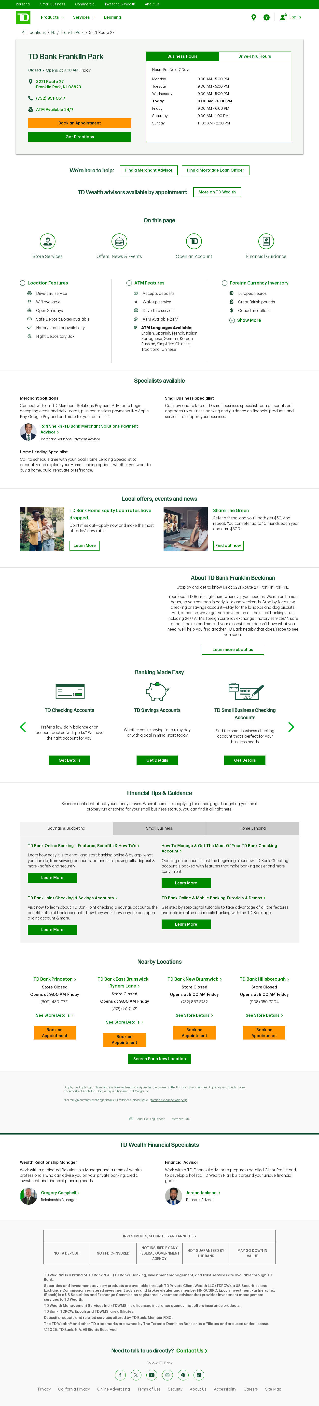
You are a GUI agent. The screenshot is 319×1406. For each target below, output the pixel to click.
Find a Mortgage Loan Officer (215, 170)
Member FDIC (181, 1119)
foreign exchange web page (169, 1100)
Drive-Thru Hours (254, 56)
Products (52, 17)
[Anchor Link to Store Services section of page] (47, 242)
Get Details (70, 760)
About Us (152, 4)
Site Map (273, 1389)
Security (175, 1389)
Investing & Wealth (120, 4)
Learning (112, 14)
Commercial (85, 4)
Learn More (52, 878)
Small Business (52, 4)
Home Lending (252, 828)
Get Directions (80, 137)
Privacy (44, 1389)
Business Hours (182, 56)
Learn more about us (233, 650)
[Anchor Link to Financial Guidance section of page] (266, 242)
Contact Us (191, 1350)
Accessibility (225, 1389)
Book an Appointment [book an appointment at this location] (79, 123)
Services (84, 17)
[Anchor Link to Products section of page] (194, 242)
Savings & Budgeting (66, 828)
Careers (251, 1389)
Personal (23, 4)
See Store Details (56, 1017)
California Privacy (74, 1389)
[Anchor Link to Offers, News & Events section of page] (119, 242)
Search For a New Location (159, 1059)
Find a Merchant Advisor (148, 170)
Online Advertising (113, 1389)
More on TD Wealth (217, 192)
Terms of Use (149, 1389)
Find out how (228, 546)
